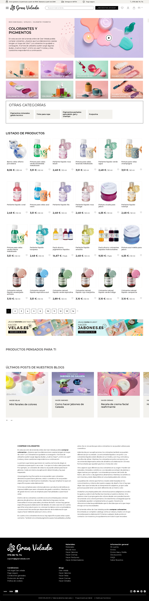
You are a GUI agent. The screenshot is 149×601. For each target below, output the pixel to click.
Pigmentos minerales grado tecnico (20, 114)
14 (73, 311)
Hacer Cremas (71, 555)
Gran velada (63, 570)
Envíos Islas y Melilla (118, 552)
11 (54, 311)
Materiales (70, 547)
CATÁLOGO (27, 22)
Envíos (113, 550)
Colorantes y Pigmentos (42, 22)
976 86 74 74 (136, 2)
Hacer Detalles (65, 581)
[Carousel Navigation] (77, 431)
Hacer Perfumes (72, 557)
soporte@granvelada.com (18, 559)
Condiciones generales (16, 576)
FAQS (112, 557)
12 (60, 311)
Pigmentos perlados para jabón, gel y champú (72, 114)
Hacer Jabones (72, 552)
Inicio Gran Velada (15, 22)
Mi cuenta (114, 547)
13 (67, 311)
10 (48, 311)
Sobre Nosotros (116, 560)
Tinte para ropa (43, 114)
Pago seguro (12, 573)
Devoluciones (115, 555)
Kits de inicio (71, 550)
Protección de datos (15, 578)
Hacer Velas (63, 576)
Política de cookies (14, 581)
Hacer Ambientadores (75, 560)
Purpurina (93, 114)
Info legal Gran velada (16, 570)
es (140, 8)
